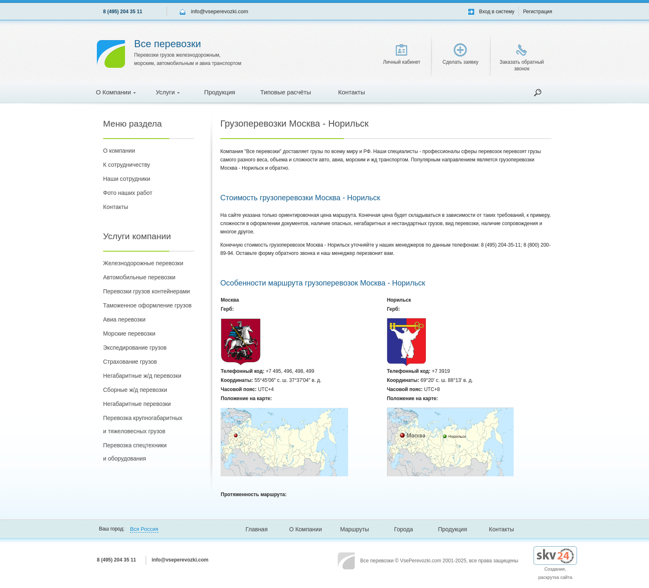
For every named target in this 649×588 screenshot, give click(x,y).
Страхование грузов (130, 361)
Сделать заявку (460, 54)
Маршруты (354, 529)
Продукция (219, 92)
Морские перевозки (129, 333)
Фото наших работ (127, 193)
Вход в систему (496, 11)
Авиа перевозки (124, 319)
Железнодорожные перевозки (143, 263)
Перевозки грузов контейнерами (146, 291)
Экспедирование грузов (134, 347)
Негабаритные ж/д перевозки (142, 375)
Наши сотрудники (126, 178)
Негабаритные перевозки (137, 404)
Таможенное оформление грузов (147, 305)
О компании (119, 150)
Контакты (351, 92)
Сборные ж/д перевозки (135, 389)
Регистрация (537, 11)
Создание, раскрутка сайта (555, 566)
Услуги (168, 92)
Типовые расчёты (285, 92)
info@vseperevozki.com (219, 11)
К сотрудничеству (126, 164)
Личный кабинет (401, 54)
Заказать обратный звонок (522, 58)
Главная (256, 529)
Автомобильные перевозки (139, 277)
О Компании (116, 92)
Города (403, 529)
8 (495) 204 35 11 (122, 11)
